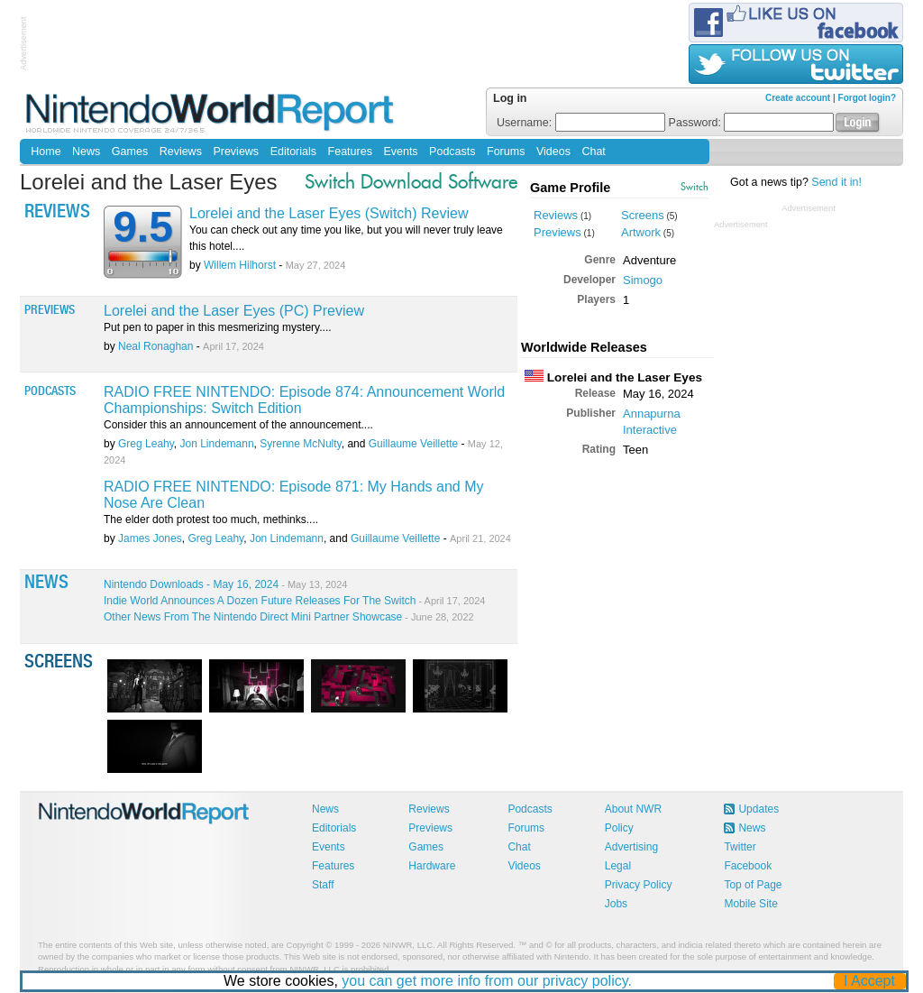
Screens (642, 215)
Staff (323, 884)
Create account (797, 98)
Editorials (293, 151)
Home (45, 151)
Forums (506, 151)
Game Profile (570, 187)
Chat (593, 151)
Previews (236, 151)
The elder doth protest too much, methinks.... (211, 519)
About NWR (633, 809)
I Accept (870, 980)
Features (350, 151)
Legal (618, 866)
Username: (581, 122)
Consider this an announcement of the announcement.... (238, 424)
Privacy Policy (638, 884)
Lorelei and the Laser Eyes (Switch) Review (328, 213)
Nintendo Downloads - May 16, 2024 (225, 584)
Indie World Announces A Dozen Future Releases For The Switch (294, 600)
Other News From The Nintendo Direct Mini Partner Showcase (289, 617)
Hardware (431, 866)
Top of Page (752, 884)
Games (130, 151)
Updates (758, 809)
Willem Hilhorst (240, 265)
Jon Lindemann (217, 443)
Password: (752, 122)
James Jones (150, 538)
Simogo (643, 280)
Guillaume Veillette (413, 443)
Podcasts (452, 151)
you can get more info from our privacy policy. (488, 980)
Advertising (631, 847)
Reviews (181, 151)
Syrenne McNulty (300, 443)
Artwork (641, 232)
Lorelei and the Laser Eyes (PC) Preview (234, 310)
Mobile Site (750, 903)
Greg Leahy (146, 443)
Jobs (616, 903)
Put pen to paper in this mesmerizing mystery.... (218, 327)
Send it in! (836, 182)
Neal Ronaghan (155, 346)
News (86, 151)
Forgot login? (867, 98)
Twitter (739, 847)
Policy (619, 828)
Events (400, 151)
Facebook (748, 866)
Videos (553, 151)
